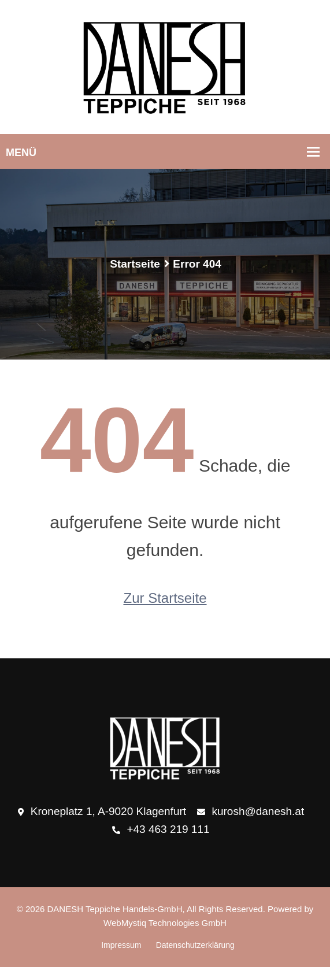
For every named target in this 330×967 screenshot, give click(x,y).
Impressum (121, 945)
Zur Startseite (164, 598)
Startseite (135, 264)
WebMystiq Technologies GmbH (165, 923)
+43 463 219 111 (160, 830)
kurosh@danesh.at (250, 812)
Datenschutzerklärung (195, 945)
